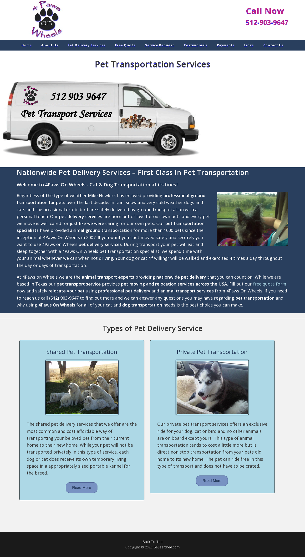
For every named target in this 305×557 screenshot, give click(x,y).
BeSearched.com (166, 547)
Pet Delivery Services (59, 19)
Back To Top (152, 541)
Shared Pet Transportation (81, 352)
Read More (81, 487)
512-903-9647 (267, 22)
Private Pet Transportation (212, 352)
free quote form (269, 284)
